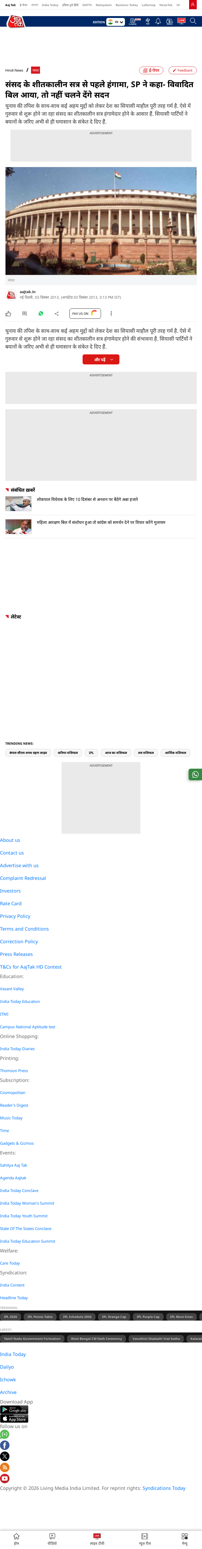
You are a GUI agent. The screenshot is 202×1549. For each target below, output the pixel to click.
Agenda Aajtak (13, 1177)
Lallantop (148, 5)
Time (4, 1130)
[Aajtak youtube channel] (4, 1479)
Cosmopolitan (12, 1092)
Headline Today (14, 1297)
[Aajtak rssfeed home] (4, 1468)
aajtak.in (28, 291)
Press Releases (16, 954)
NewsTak (166, 5)
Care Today (10, 1263)
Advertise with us (19, 865)
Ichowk (8, 1379)
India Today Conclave (19, 1190)
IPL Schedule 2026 (77, 1317)
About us (10, 840)
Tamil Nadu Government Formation (32, 1338)
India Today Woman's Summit (27, 1203)
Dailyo (7, 1367)
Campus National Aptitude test (27, 1026)
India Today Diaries (17, 1048)
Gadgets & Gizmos (17, 1143)
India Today (50, 5)
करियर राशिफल (68, 752)
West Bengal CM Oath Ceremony (96, 1338)
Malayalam (104, 5)
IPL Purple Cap (148, 1317)
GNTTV (87, 5)
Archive (8, 1392)
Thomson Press (14, 1070)
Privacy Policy (15, 916)
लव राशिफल (146, 752)
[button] (184, 1539)
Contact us (12, 852)
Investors (10, 891)
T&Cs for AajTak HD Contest (31, 967)
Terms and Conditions (24, 929)
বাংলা (34, 5)
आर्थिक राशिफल (175, 752)
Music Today (11, 1117)
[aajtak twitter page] (4, 1457)
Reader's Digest (14, 1105)
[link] (193, 4)
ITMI (4, 1014)
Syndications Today (164, 1488)
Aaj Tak (10, 5)
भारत (35, 70)
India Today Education (20, 1001)
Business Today (127, 5)
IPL (91, 752)
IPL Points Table (40, 1317)
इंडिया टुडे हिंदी (70, 5)
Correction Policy (19, 941)
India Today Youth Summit (24, 1215)
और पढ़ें (99, 360)
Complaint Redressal (23, 878)
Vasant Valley (12, 988)
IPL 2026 (10, 1317)
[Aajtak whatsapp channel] (4, 1435)
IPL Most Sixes (181, 1317)
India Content (12, 1285)
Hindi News (14, 70)
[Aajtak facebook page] (4, 1446)
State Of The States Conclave (25, 1228)
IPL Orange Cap (114, 1317)
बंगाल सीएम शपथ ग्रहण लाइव (28, 752)
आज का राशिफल (116, 752)
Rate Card (11, 903)
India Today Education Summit (27, 1241)
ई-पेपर (23, 5)
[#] (41, 315)
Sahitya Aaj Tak (13, 1165)
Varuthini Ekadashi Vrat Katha (156, 1338)
